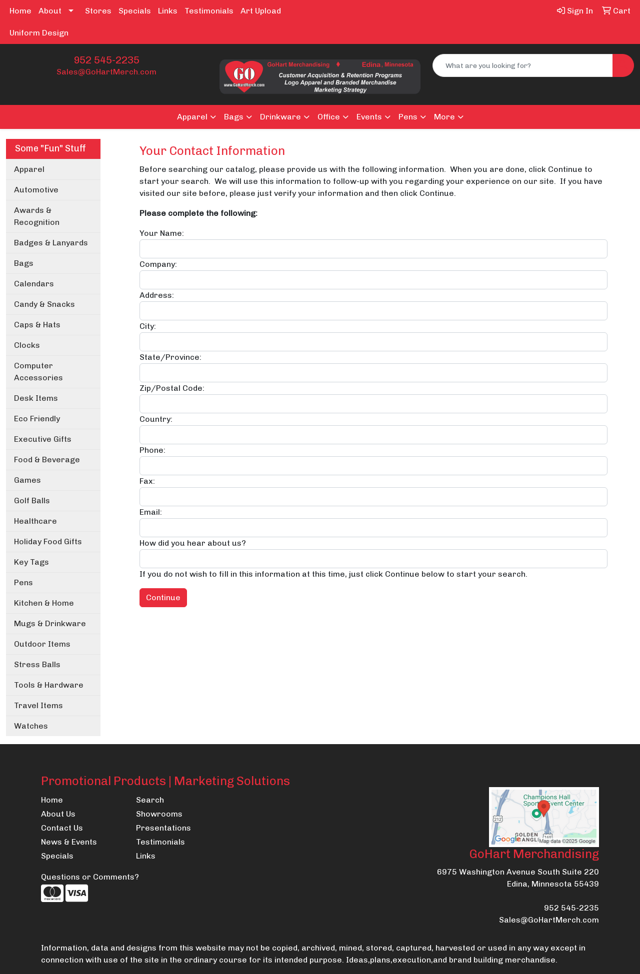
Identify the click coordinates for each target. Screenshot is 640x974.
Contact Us (62, 828)
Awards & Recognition (37, 216)
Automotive (36, 189)
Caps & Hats (37, 324)
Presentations (163, 828)
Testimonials (209, 10)
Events (369, 116)
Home (21, 10)
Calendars (34, 283)
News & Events (69, 842)
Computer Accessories (38, 371)
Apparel (192, 116)
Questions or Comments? (90, 877)
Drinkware (280, 116)
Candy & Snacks (44, 304)
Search (150, 800)
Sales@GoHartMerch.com (106, 71)
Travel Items (38, 705)
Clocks (27, 345)
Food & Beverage (47, 459)
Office (329, 116)
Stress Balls (37, 664)
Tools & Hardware (49, 685)
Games (27, 480)
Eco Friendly (37, 418)
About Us (58, 814)
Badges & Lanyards (51, 242)
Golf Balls (32, 500)
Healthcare (35, 521)
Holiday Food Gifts (48, 541)
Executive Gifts (43, 439)
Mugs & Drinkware (50, 623)
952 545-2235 (107, 60)
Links (168, 10)
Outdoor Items (42, 644)
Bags (234, 116)
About (50, 10)
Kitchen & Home (44, 603)
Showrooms (159, 814)
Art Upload (260, 10)
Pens (408, 116)
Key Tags (31, 562)
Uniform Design (39, 32)
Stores (98, 10)
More (444, 116)
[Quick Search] (522, 65)
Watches (31, 726)
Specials (134, 10)
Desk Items (36, 398)
